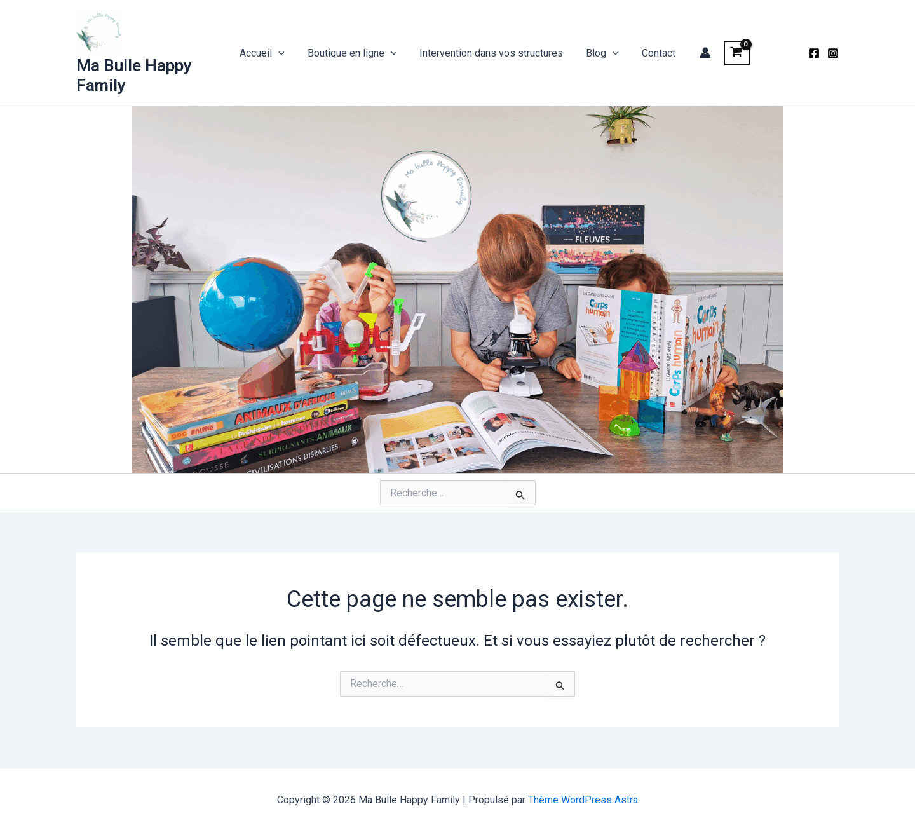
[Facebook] (814, 53)
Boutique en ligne (355, 53)
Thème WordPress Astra (583, 800)
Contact (653, 53)
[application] (283, 53)
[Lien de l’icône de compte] (699, 52)
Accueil (267, 53)
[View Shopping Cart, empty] (730, 53)
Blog (599, 53)
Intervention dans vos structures (491, 53)
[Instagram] (833, 53)
